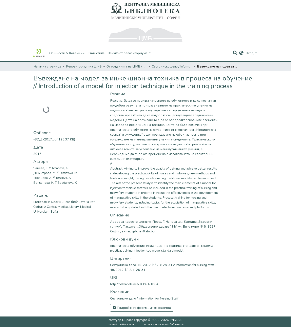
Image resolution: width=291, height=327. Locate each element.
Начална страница (47, 66)
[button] (241, 53)
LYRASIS (176, 320)
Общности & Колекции (66, 53)
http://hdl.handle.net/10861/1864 (134, 284)
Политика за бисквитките (122, 324)
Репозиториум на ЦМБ (84, 66)
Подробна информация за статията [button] (142, 308)
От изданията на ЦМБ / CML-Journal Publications (126, 66)
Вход (250, 53)
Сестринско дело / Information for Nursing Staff (172, 66)
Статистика (96, 53)
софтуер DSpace (121, 320)
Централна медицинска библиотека (162, 324)
